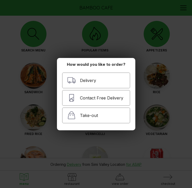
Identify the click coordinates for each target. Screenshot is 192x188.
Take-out (82, 115)
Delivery (81, 80)
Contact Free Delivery (95, 98)
